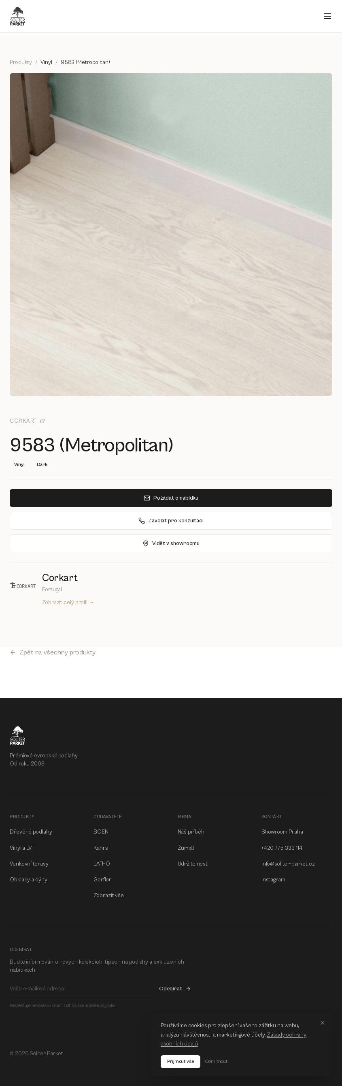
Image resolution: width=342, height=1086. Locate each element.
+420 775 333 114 (282, 848)
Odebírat (175, 989)
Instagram (273, 879)
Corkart (27, 421)
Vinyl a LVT (22, 848)
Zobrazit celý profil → (68, 602)
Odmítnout (216, 1061)
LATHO (101, 864)
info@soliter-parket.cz (288, 864)
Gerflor (102, 879)
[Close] (322, 1023)
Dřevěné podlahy (31, 832)
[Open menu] (327, 16)
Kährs (100, 848)
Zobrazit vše (108, 895)
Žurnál (186, 848)
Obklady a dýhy (28, 879)
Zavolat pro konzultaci (171, 520)
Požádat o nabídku (171, 498)
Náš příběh (191, 832)
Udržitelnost (193, 864)
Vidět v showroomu (171, 543)
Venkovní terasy (29, 864)
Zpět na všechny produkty (53, 652)
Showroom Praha (282, 832)
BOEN (100, 832)
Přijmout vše (180, 1061)
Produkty (21, 62)
